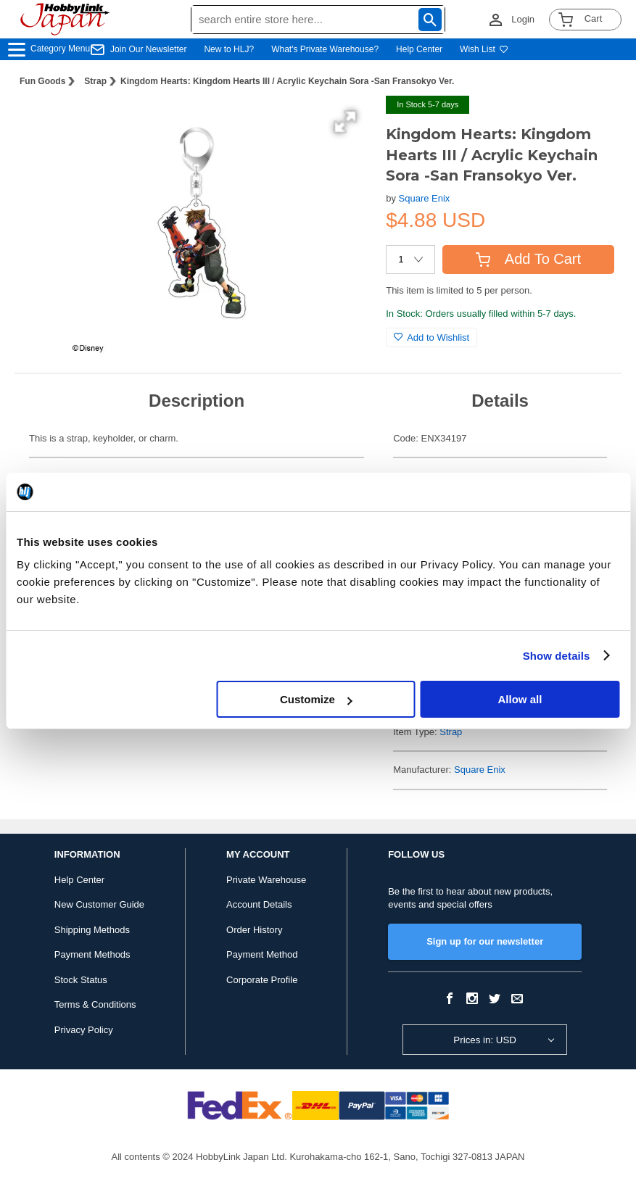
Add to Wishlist (431, 337)
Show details (556, 656)
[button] (345, 122)
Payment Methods (92, 954)
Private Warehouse (266, 879)
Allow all (519, 699)
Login (522, 19)
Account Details (259, 904)
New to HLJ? (229, 49)
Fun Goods (42, 81)
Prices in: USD (484, 1040)
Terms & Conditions (95, 1004)
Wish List (484, 49)
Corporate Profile (261, 979)
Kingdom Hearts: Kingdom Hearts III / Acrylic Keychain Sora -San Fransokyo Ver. (287, 81)
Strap (95, 81)
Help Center (419, 49)
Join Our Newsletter (148, 49)
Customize (316, 699)
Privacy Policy (83, 1029)
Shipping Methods (92, 929)
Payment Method (261, 954)
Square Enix (424, 198)
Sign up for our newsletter (484, 941)
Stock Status (80, 979)
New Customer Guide (99, 904)
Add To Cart (528, 259)
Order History (254, 929)
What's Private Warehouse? (325, 49)
